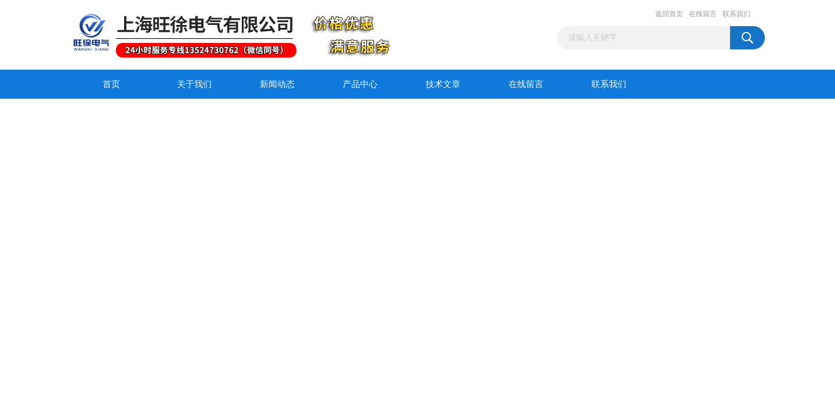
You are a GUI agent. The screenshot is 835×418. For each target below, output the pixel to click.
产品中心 (360, 84)
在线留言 (703, 14)
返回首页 (669, 14)
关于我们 (194, 84)
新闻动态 (277, 84)
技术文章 (443, 84)
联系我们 (736, 14)
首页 (111, 84)
